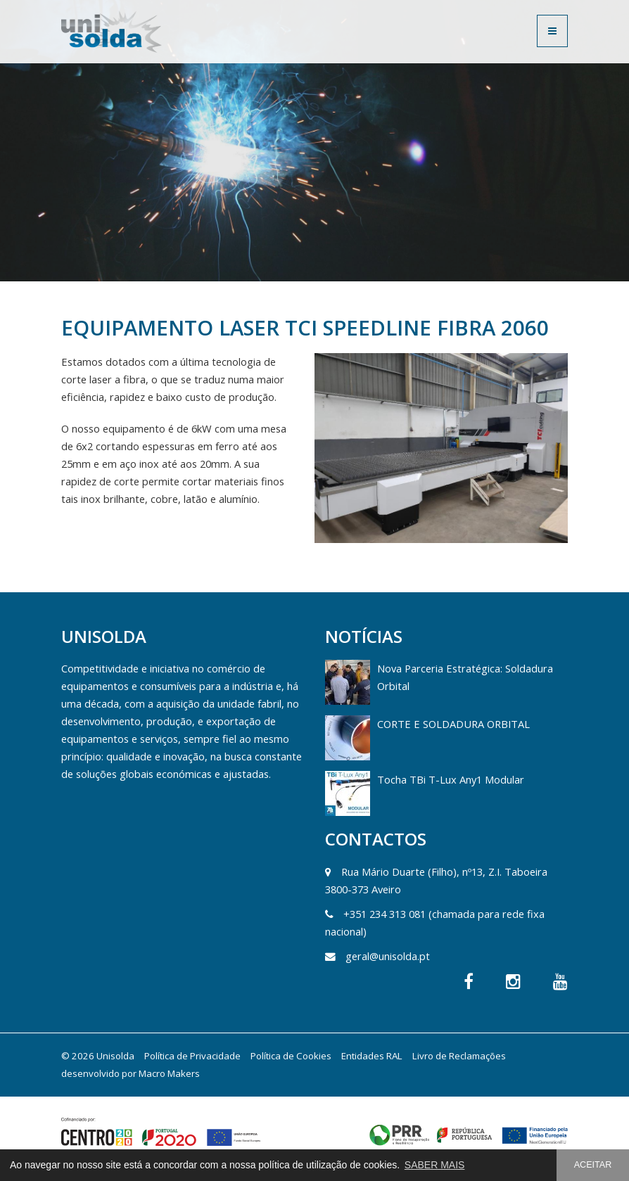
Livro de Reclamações (459, 1055)
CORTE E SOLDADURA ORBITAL (453, 724)
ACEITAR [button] (593, 1165)
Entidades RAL (371, 1055)
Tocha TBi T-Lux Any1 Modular (450, 779)
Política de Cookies (290, 1055)
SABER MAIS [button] (435, 1164)
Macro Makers (169, 1073)
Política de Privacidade (192, 1055)
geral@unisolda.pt (387, 956)
